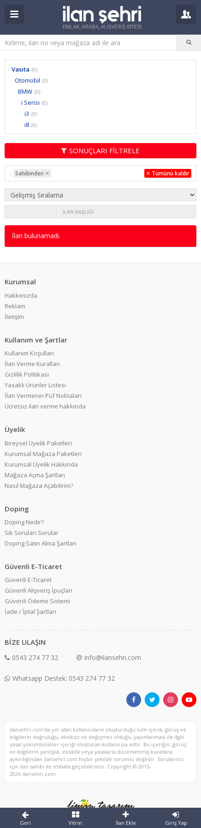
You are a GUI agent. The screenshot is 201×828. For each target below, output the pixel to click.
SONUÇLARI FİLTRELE (100, 150)
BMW (25, 91)
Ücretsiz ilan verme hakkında (45, 406)
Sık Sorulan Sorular (32, 532)
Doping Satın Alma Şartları (41, 543)
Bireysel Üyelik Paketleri (38, 443)
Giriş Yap (176, 818)
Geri (25, 818)
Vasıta (21, 69)
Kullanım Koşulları (29, 353)
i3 (26, 113)
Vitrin (75, 818)
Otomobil (27, 80)
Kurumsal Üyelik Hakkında (41, 464)
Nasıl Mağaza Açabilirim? (39, 485)
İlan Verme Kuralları (32, 364)
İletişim (14, 316)
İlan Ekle (125, 818)
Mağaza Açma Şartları (35, 475)
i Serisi (30, 102)
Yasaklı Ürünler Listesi (35, 385)
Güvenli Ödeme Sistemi (37, 601)
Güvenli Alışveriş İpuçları (38, 590)
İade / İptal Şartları (30, 611)
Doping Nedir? (24, 522)
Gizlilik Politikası (27, 374)
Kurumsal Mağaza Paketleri (43, 454)
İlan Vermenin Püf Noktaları (43, 395)
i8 (26, 124)
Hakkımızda (21, 295)
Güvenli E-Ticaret (28, 580)
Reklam (15, 306)
